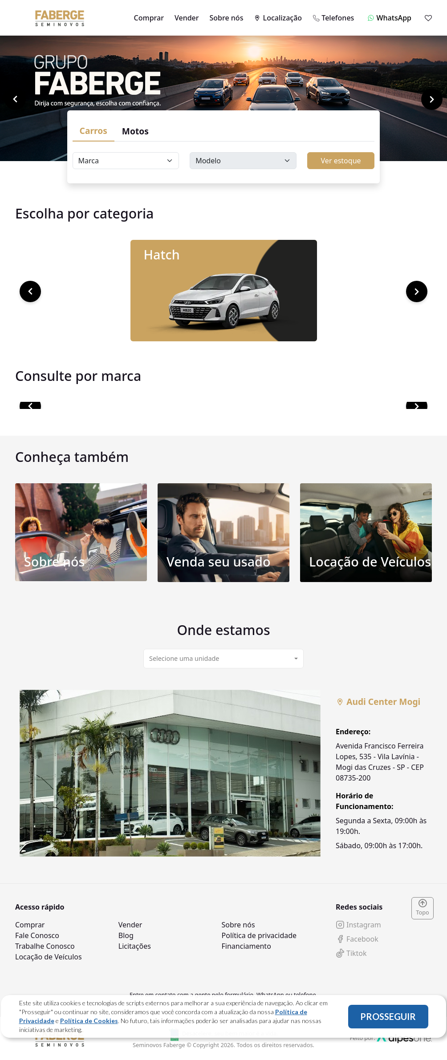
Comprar (149, 18)
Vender (187, 18)
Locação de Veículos (48, 957)
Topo (422, 907)
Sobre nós (227, 18)
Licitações (134, 946)
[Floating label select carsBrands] (126, 160)
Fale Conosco (37, 935)
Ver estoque (341, 161)
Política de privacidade (259, 935)
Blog (126, 935)
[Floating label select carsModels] (243, 160)
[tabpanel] (223, 773)
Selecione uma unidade (184, 658)
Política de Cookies (89, 1020)
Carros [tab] (93, 131)
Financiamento (246, 946)
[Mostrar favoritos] (428, 17)
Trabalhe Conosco (45, 946)
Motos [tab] (135, 131)
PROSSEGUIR (388, 1016)
